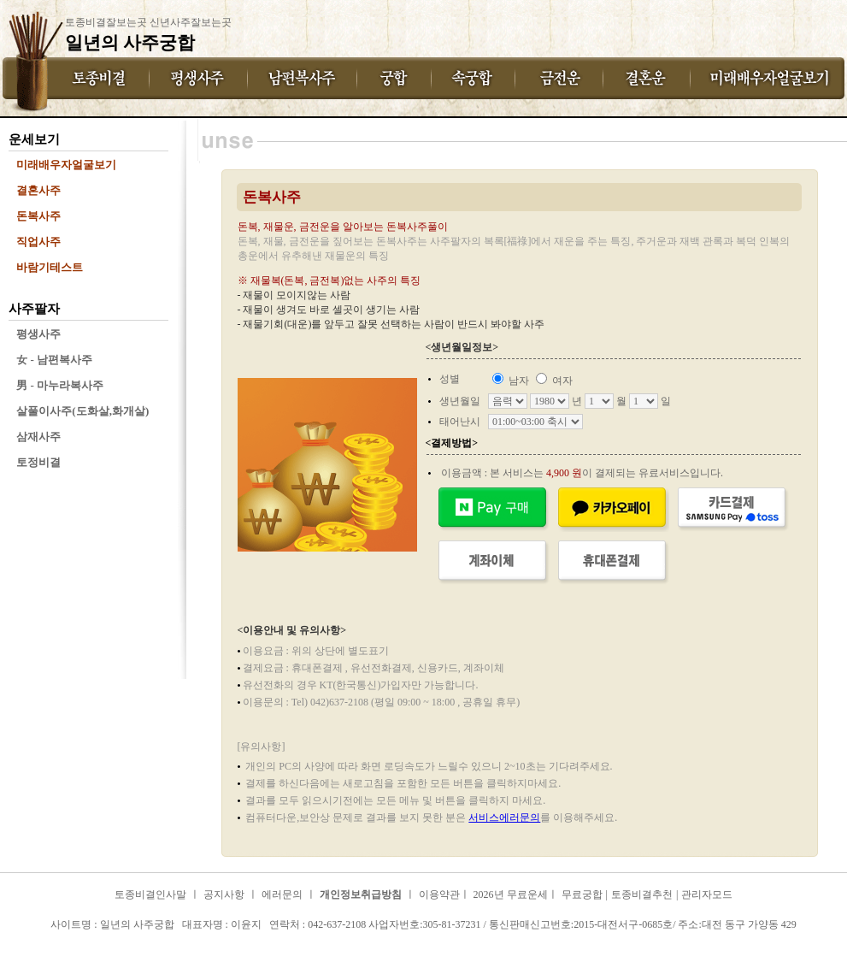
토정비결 (38, 462)
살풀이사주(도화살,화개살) (82, 410)
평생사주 (38, 334)
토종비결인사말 (150, 894)
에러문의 (282, 894)
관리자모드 (706, 894)
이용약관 (439, 894)
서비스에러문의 (504, 817)
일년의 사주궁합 (55, 939)
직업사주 (38, 241)
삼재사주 (38, 436)
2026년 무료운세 (510, 894)
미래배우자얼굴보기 (66, 164)
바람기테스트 (49, 267)
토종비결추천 (642, 894)
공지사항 (223, 894)
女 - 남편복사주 (54, 359)
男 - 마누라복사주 (59, 385)
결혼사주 (38, 190)
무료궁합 (582, 894)
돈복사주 (38, 216)
